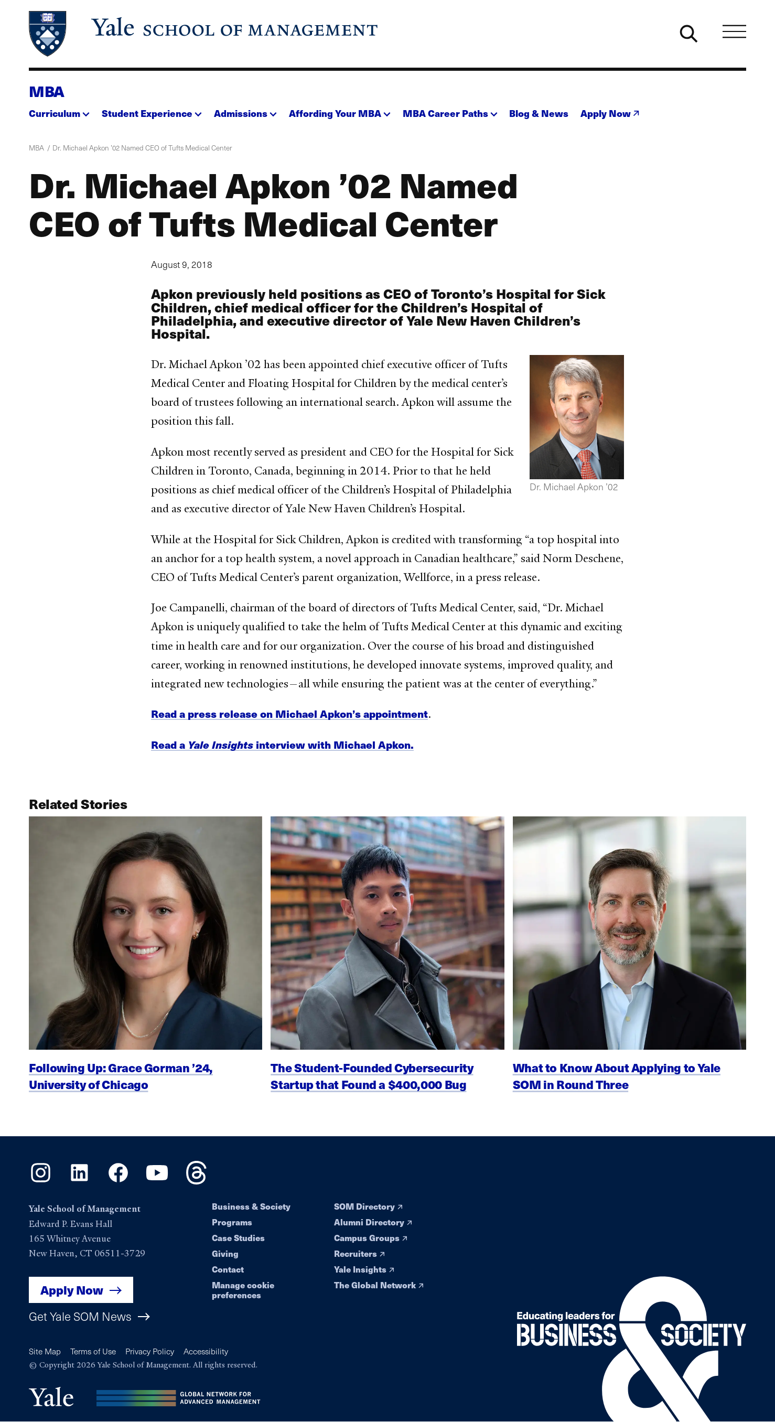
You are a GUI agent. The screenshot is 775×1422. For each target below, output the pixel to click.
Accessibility (206, 1350)
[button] (59, 110)
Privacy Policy (149, 1350)
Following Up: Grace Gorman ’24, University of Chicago (121, 1086)
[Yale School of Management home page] (204, 34)
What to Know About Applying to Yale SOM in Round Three (616, 1086)
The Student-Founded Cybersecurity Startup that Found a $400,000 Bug (372, 1086)
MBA (46, 91)
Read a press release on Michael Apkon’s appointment (289, 713)
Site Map (45, 1350)
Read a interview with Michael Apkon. (282, 744)
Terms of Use (93, 1350)
